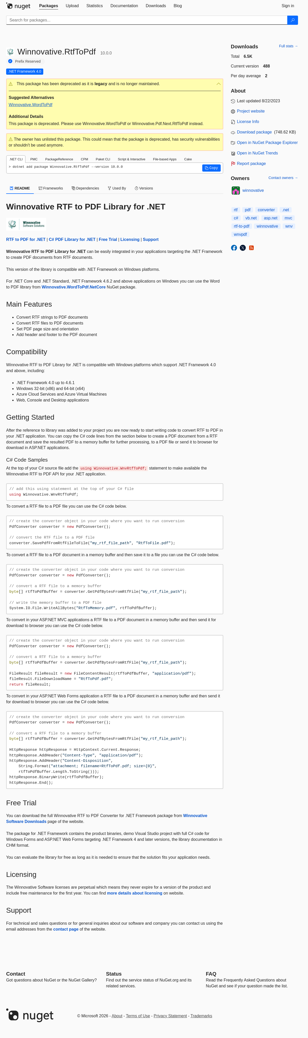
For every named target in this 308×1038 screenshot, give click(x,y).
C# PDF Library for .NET (72, 239)
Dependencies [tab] (85, 188)
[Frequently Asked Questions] (211, 974)
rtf (236, 210)
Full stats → (288, 46)
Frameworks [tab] (51, 188)
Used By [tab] (117, 188)
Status (114, 974)
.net (285, 210)
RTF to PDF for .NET (26, 239)
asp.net (270, 218)
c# (236, 218)
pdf (247, 210)
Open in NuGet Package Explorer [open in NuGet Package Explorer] (267, 142)
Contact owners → (283, 178)
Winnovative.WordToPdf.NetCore (74, 287)
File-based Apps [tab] (165, 159)
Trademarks (201, 1016)
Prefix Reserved (28, 61)
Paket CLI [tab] (103, 159)
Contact (15, 974)
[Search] (292, 20)
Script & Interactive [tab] (131, 159)
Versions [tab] (144, 188)
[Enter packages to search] (147, 20)
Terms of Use (138, 1016)
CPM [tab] (84, 159)
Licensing (130, 239)
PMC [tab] (33, 159)
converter (266, 210)
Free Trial (108, 239)
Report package (251, 163)
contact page (66, 929)
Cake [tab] (188, 159)
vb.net (251, 218)
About (117, 1016)
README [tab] (20, 188)
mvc (288, 218)
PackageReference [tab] (59, 159)
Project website (251, 111)
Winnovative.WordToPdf (30, 105)
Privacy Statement (170, 1016)
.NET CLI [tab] (16, 159)
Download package (254, 132)
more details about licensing (134, 893)
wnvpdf (240, 234)
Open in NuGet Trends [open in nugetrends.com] (257, 153)
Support (150, 239)
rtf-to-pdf (241, 226)
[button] (115, 84)
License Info (248, 121)
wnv (288, 226)
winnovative (253, 190)
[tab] (48, 6)
